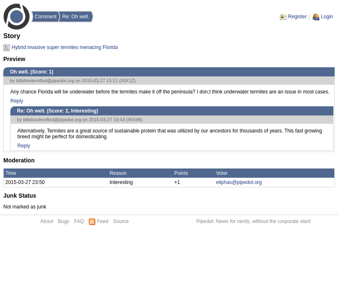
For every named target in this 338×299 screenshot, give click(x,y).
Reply (16, 101)
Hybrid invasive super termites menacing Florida (65, 47)
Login (327, 17)
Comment (45, 17)
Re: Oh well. (75, 17)
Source (121, 221)
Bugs (63, 221)
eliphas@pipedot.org (239, 182)
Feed (102, 221)
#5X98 (134, 119)
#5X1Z (127, 80)
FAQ (79, 221)
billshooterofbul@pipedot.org (45, 80)
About (46, 221)
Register (297, 17)
